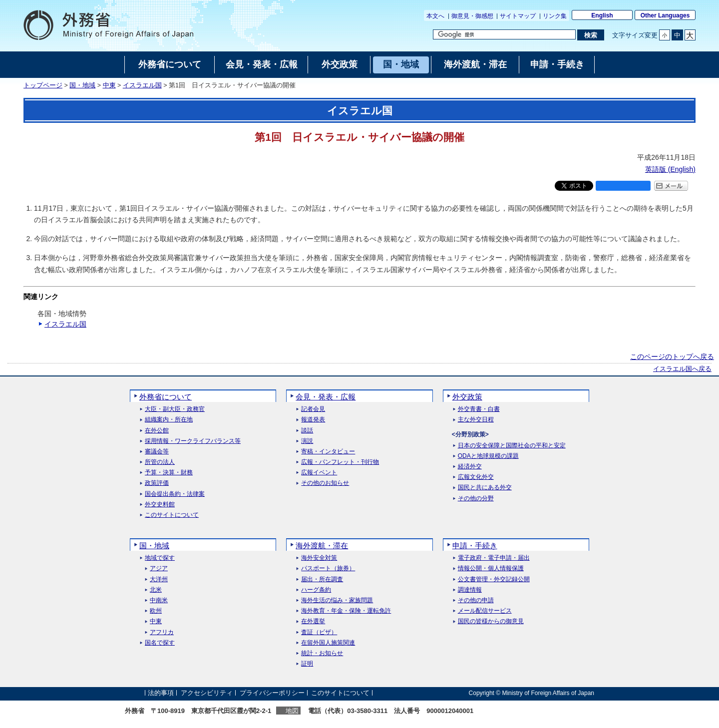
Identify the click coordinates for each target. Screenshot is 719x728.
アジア (159, 568)
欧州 (156, 611)
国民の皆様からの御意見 (491, 621)
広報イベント (319, 472)
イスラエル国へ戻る (682, 368)
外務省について (165, 396)
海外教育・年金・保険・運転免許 (346, 611)
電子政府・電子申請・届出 (494, 558)
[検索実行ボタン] (590, 34)
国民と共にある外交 (485, 487)
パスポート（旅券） (328, 568)
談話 (307, 430)
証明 (307, 664)
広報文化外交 (476, 477)
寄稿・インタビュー (328, 451)
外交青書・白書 (479, 409)
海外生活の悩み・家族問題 (337, 600)
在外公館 (157, 430)
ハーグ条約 (316, 590)
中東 (109, 85)
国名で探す (160, 643)
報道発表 (313, 419)
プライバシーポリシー (272, 693)
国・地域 (82, 85)
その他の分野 (476, 498)
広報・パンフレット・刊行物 (340, 462)
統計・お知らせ (322, 653)
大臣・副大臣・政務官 (175, 409)
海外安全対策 (319, 558)
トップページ (42, 85)
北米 (156, 590)
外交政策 (467, 396)
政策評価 (157, 483)
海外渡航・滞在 (322, 545)
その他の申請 (476, 600)
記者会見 (313, 409)
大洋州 (159, 579)
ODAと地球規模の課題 (488, 456)
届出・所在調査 (322, 579)
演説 (307, 441)
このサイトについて (172, 515)
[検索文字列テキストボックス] (504, 34)
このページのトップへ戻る (672, 356)
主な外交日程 (476, 419)
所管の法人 (160, 462)
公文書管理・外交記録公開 (494, 579)
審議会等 (157, 451)
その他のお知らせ (325, 483)
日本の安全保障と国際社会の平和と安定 (512, 445)
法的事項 (161, 693)
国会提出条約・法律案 (175, 494)
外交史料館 (160, 504)
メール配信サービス (485, 611)
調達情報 (470, 590)
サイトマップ (518, 15)
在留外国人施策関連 (328, 643)
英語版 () (670, 169)
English (602, 15)
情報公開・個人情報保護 (491, 568)
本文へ (435, 15)
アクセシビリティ (207, 693)
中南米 (159, 600)
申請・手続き (474, 545)
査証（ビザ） (319, 632)
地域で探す (160, 558)
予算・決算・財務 (169, 472)
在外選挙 (313, 621)
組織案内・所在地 (169, 419)
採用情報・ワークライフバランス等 (193, 441)
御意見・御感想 (472, 15)
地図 (292, 711)
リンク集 (555, 15)
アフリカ (162, 632)
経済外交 (470, 466)
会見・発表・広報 (326, 396)
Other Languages (665, 15)
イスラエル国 (142, 85)
